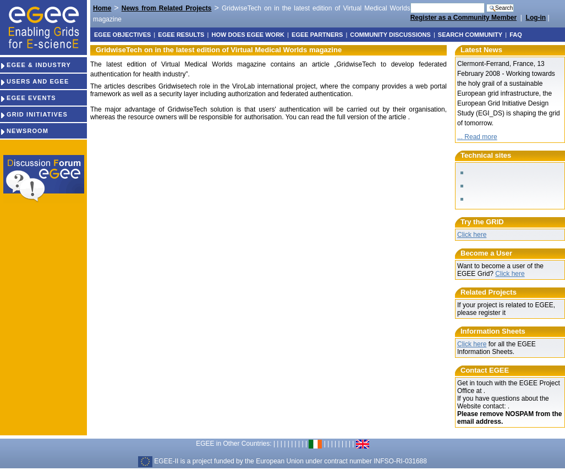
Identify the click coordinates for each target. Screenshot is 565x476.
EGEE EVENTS (28, 98)
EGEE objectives (122, 34)
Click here (471, 235)
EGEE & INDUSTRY (35, 65)
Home (102, 8)
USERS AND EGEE (34, 81)
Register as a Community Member (463, 17)
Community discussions (390, 34)
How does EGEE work (247, 34)
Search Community (470, 34)
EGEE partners (317, 34)
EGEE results (181, 34)
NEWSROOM (24, 131)
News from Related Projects (167, 8)
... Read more (477, 137)
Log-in (536, 17)
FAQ (515, 34)
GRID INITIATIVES (34, 114)
